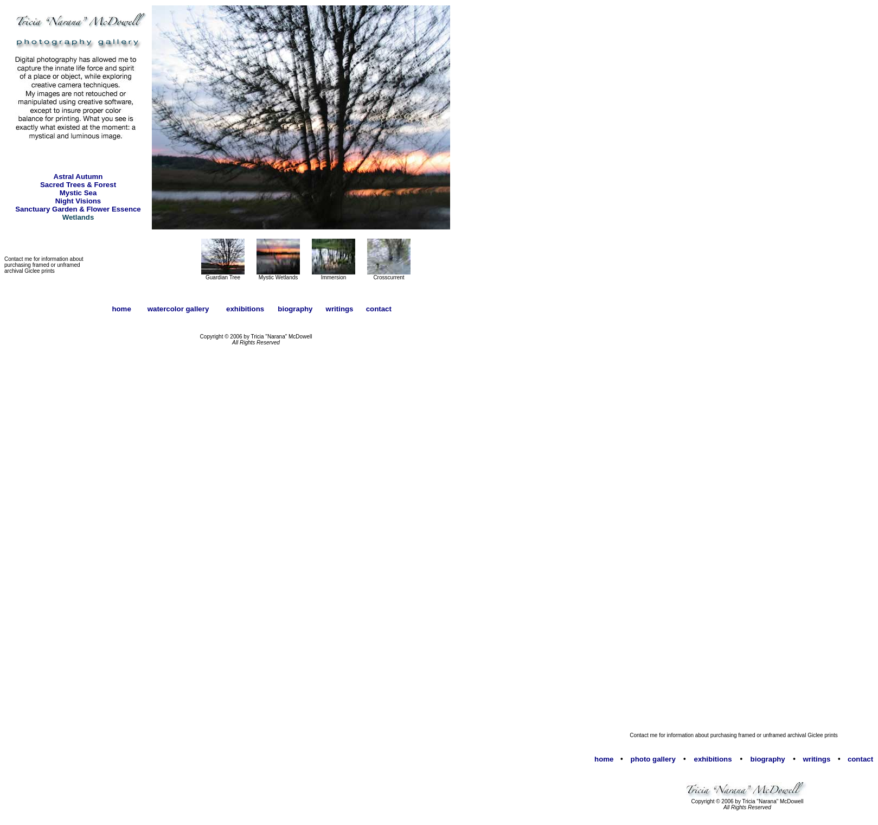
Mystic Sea (78, 193)
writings (816, 759)
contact (860, 759)
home (603, 759)
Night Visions (78, 201)
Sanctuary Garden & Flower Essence (78, 209)
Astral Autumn (78, 176)
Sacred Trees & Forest (78, 185)
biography (768, 759)
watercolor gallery (178, 309)
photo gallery (653, 759)
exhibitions (713, 759)
